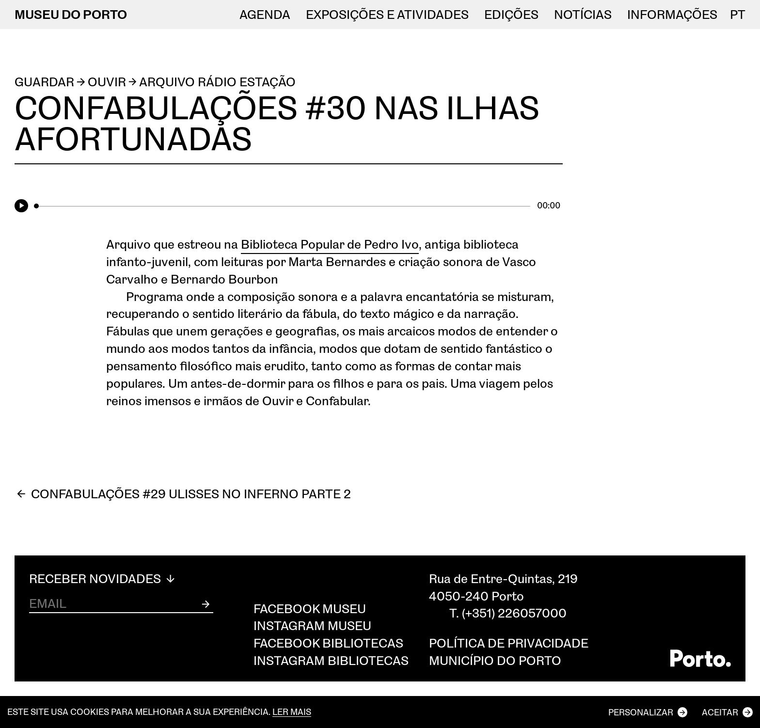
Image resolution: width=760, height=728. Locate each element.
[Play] (23, 206)
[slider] (282, 206)
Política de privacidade (508, 642)
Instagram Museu (312, 625)
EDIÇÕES (511, 14)
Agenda (264, 14)
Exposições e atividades (387, 14)
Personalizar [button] (640, 712)
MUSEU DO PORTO (71, 14)
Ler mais (291, 712)
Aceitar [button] (720, 712)
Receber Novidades (103, 578)
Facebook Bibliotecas (328, 642)
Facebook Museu (309, 608)
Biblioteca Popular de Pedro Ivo (330, 244)
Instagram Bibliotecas (331, 660)
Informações (672, 14)
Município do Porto (495, 660)
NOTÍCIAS (583, 14)
